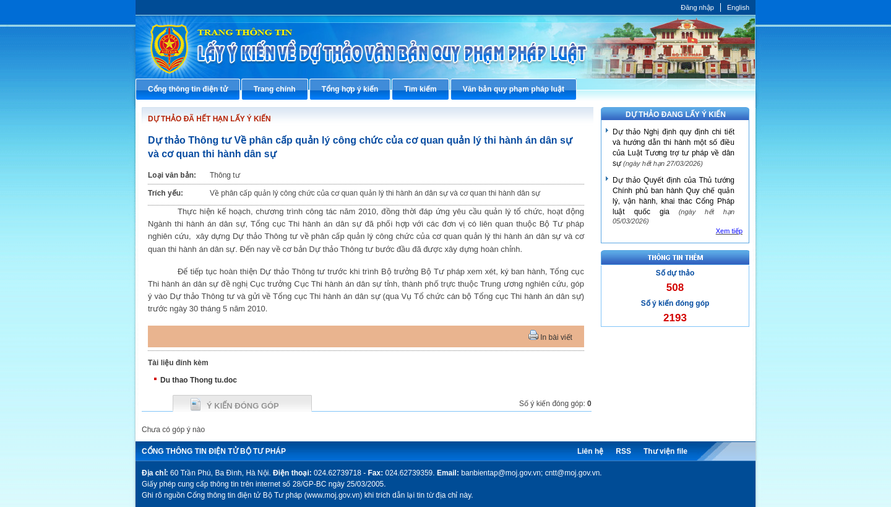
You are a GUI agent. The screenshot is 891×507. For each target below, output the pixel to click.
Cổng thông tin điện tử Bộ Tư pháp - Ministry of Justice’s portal (445, 47)
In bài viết (550, 337)
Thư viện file (665, 451)
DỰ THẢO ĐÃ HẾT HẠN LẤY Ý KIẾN (209, 119)
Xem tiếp (729, 231)
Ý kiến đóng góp (243, 405)
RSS (623, 451)
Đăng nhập (697, 7)
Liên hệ (590, 451)
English (738, 7)
